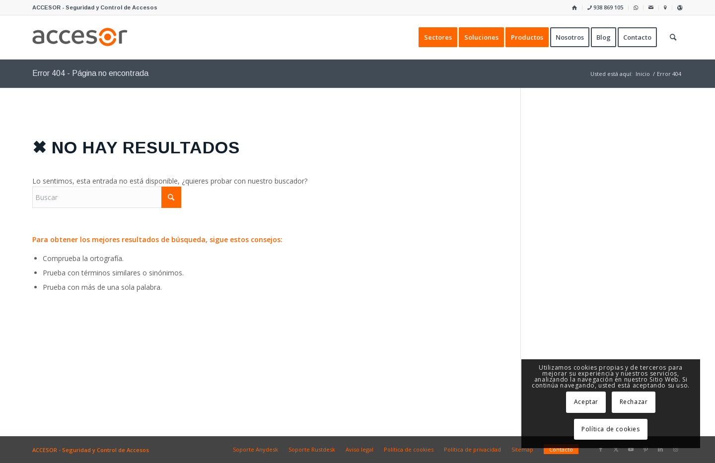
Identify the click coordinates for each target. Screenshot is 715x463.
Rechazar (634, 401)
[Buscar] (106, 197)
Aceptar (586, 401)
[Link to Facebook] (600, 449)
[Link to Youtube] (630, 449)
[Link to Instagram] (675, 449)
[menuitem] (574, 7)
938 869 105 (605, 7)
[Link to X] (615, 449)
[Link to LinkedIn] (660, 449)
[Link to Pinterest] (645, 449)
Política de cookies (610, 429)
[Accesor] (80, 37)
